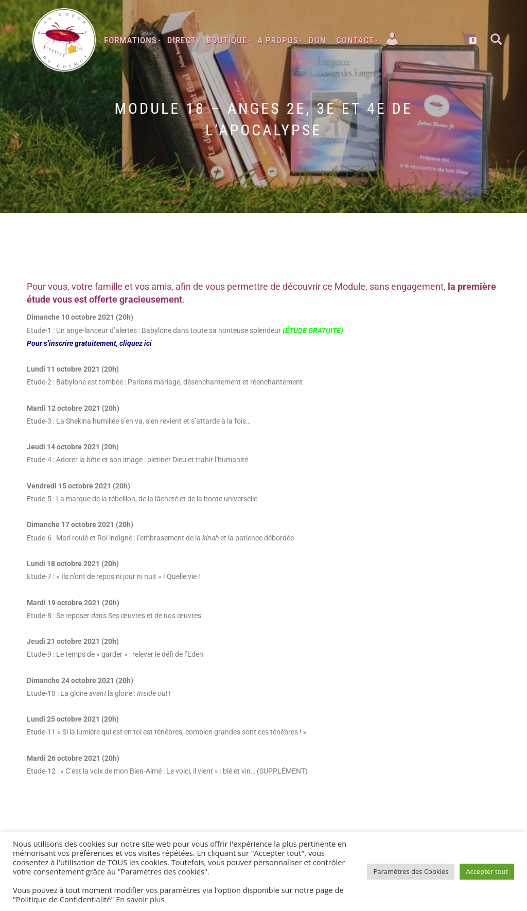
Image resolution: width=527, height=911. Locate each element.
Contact (355, 40)
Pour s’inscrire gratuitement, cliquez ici (89, 343)
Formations (130, 40)
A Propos (277, 40)
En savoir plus (140, 899)
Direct (181, 40)
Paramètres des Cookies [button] (410, 871)
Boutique (226, 40)
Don (317, 40)
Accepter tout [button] (487, 871)
